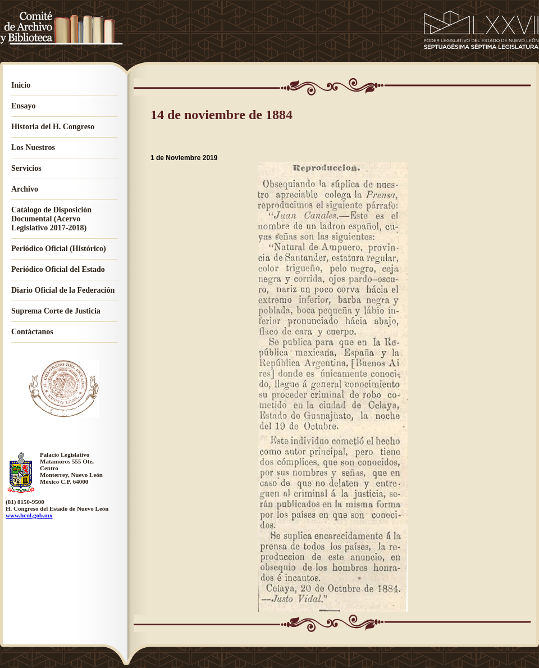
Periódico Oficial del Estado (58, 269)
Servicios (26, 168)
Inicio (20, 85)
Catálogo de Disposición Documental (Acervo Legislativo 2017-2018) (51, 219)
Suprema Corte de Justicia (56, 311)
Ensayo (23, 106)
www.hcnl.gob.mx (29, 515)
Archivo (24, 189)
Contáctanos (32, 332)
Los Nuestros (33, 147)
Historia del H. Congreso (52, 126)
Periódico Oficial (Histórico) (58, 248)
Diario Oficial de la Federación (63, 290)
